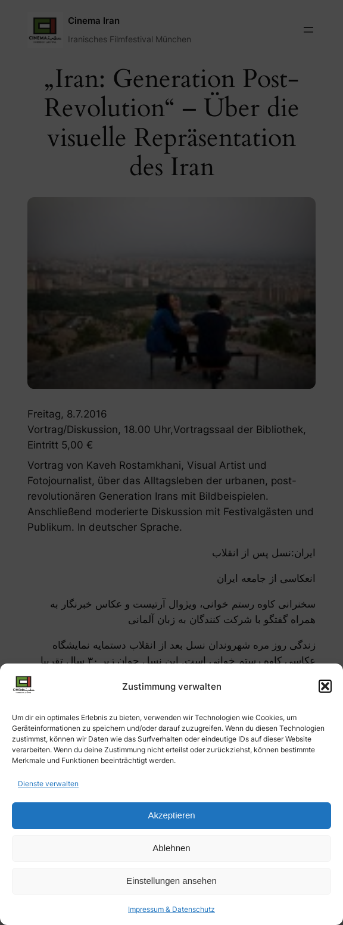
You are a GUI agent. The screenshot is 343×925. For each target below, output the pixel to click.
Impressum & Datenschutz (171, 909)
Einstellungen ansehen (171, 881)
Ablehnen (171, 848)
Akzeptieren (171, 815)
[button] (325, 686)
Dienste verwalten (48, 783)
